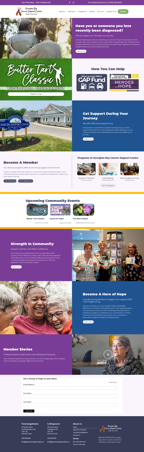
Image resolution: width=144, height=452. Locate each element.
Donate (123, 11)
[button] (108, 354)
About (62, 11)
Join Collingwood (43, 2)
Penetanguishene (29, 424)
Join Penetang (27, 2)
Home (75, 427)
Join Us (100, 11)
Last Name (27, 402)
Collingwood (53, 424)
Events (91, 11)
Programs (82, 11)
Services (71, 11)
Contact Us (76, 435)
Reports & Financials (79, 430)
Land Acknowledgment (80, 432)
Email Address (29, 384)
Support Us (111, 11)
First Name (27, 393)
